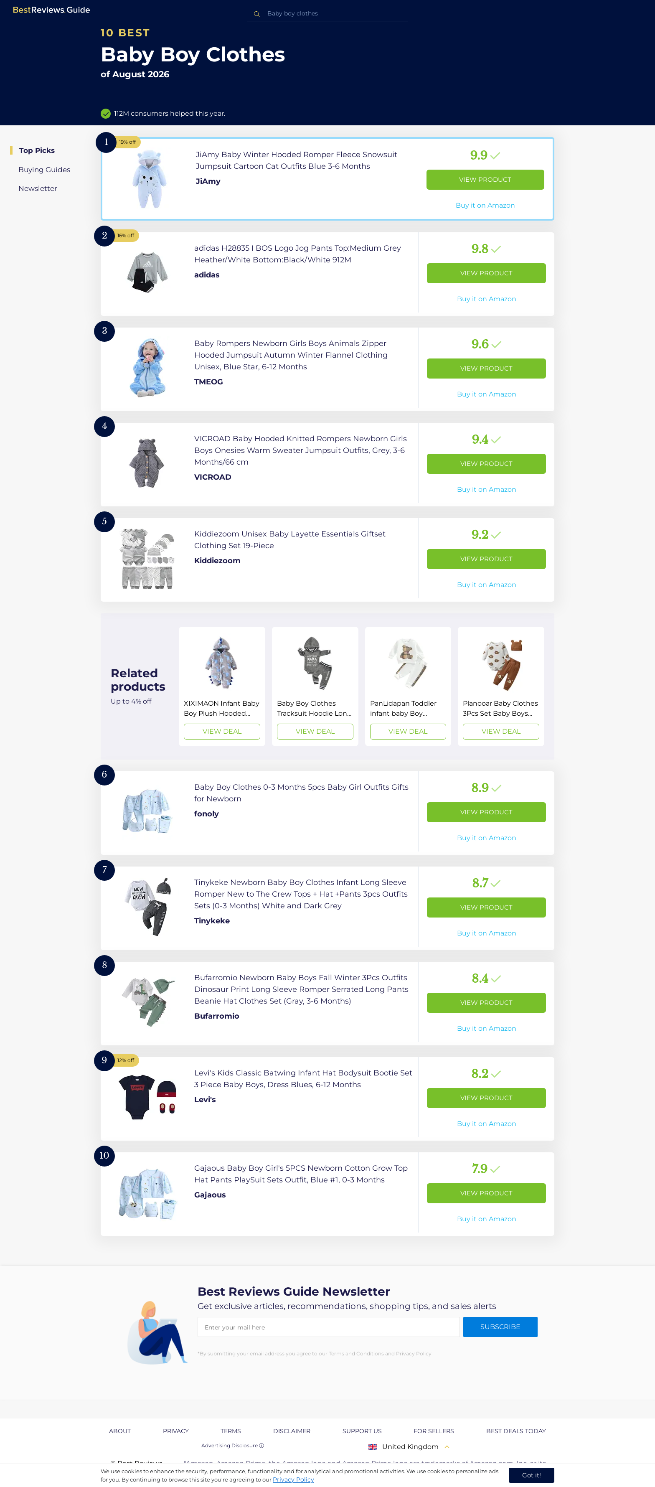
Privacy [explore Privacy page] (176, 1431)
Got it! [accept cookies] (531, 1475)
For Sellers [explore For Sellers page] (434, 1431)
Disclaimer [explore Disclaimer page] (291, 1431)
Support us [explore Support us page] (362, 1431)
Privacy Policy (293, 1479)
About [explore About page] (120, 1431)
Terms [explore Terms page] (231, 1431)
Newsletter (37, 188)
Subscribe (500, 1327)
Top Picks (37, 150)
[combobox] (327, 13)
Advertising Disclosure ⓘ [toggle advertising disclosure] (232, 1445)
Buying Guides (44, 169)
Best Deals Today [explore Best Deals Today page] (516, 1431)
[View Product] (327, 179)
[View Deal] (222, 686)
